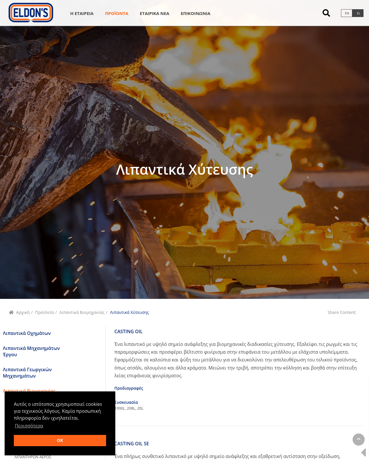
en (347, 13)
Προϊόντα (44, 312)
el (358, 13)
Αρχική (23, 312)
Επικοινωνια (195, 13)
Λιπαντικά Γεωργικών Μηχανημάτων (27, 372)
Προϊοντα (116, 13)
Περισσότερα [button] (29, 426)
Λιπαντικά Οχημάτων (27, 333)
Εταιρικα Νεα (154, 13)
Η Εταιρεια (81, 13)
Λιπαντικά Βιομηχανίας (82, 312)
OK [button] (60, 440)
